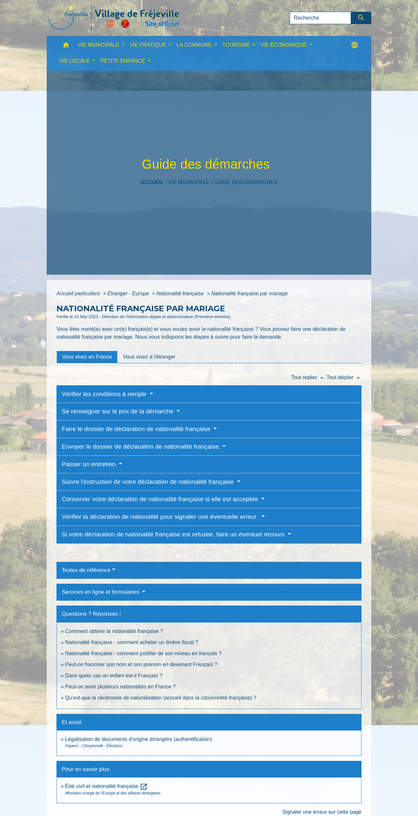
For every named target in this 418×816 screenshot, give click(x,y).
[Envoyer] (361, 18)
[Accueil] (114, 18)
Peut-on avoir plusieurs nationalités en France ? (120, 686)
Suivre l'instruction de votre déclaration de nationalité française (148, 481)
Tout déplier (344, 377)
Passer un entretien (89, 464)
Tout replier (309, 377)
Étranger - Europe (129, 293)
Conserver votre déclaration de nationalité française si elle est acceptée (161, 499)
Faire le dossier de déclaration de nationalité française (137, 428)
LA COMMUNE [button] (195, 45)
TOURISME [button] (236, 45)
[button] (66, 46)
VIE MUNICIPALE (189, 182)
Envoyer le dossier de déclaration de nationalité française (141, 446)
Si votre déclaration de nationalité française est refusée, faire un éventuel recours (174, 534)
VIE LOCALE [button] (75, 61)
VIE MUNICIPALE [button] (99, 45)
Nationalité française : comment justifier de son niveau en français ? (143, 653)
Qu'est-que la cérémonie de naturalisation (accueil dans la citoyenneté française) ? (160, 698)
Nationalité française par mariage (249, 293)
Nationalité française (180, 293)
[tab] (87, 357)
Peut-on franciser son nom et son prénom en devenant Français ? (141, 664)
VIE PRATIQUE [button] (148, 45)
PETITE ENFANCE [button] (123, 61)
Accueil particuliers (79, 293)
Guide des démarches (246, 182)
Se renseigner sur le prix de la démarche (118, 411)
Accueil (152, 182)
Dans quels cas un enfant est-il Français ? (113, 675)
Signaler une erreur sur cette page (322, 812)
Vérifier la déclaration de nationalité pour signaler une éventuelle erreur (161, 516)
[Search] (320, 18)
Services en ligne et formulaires (101, 592)
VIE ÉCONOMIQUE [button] (284, 45)
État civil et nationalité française (106, 786)
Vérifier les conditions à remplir (105, 394)
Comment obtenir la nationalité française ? (114, 631)
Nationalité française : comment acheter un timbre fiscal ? (131, 642)
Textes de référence (86, 570)
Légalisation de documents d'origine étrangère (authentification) (138, 739)
